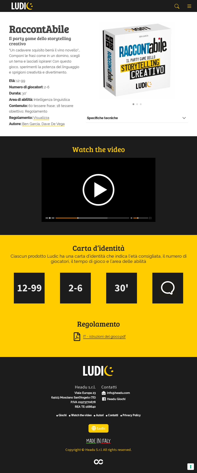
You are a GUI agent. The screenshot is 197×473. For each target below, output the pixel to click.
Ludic (98, 428)
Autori (99, 415)
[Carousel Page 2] (137, 104)
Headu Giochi (113, 399)
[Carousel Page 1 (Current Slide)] (133, 104)
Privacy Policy (130, 415)
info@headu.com (115, 393)
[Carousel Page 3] (141, 104)
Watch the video (80, 415)
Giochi (61, 415)
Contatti (112, 415)
